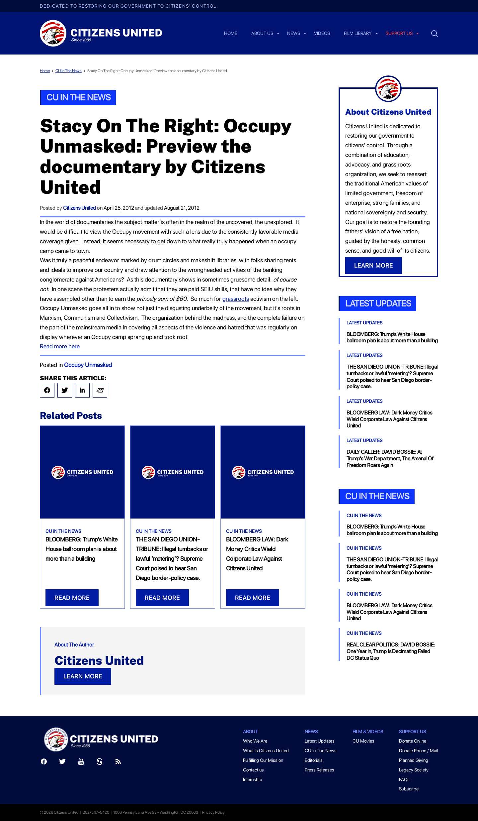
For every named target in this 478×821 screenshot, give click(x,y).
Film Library (358, 33)
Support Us (412, 731)
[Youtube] (81, 763)
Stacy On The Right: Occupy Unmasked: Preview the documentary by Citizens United (157, 70)
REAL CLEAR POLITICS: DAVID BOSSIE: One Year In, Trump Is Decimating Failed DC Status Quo (391, 651)
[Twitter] (62, 763)
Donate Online (412, 741)
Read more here (60, 346)
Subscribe (409, 788)
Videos (322, 33)
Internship (252, 779)
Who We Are (255, 741)
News (293, 33)
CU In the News (377, 496)
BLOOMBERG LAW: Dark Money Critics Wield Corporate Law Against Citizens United (389, 419)
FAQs (404, 779)
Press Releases (319, 769)
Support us (399, 33)
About (250, 731)
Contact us (253, 769)
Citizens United (79, 208)
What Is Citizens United (266, 750)
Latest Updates (378, 303)
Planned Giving (413, 760)
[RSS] (118, 763)
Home (230, 33)
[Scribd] (100, 763)
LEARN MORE (82, 676)
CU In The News (68, 70)
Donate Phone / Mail (418, 750)
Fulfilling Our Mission (263, 760)
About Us (262, 33)
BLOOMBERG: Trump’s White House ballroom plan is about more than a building (81, 549)
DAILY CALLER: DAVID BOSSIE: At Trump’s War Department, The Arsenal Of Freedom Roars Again (390, 458)
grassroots (235, 298)
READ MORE (72, 597)
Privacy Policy (213, 812)
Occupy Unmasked (88, 364)
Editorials (314, 760)
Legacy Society (414, 769)
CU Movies (363, 741)
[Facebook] (44, 763)
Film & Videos (368, 731)
